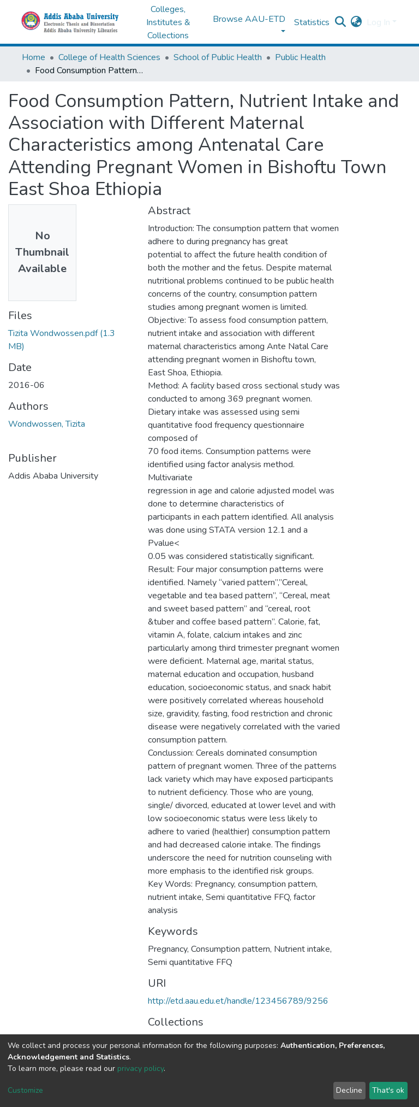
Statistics (312, 22)
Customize (25, 1090)
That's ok (388, 1090)
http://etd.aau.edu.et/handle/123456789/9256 (238, 1001)
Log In (378, 22)
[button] (356, 22)
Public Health (300, 57)
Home (33, 57)
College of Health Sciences (109, 57)
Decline (349, 1090)
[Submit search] (341, 22)
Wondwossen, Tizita (46, 424)
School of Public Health (217, 57)
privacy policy (140, 1068)
